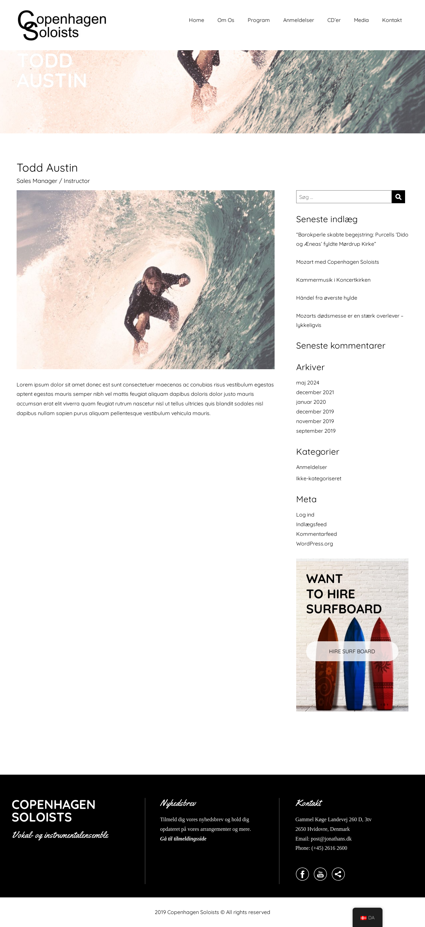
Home (196, 20)
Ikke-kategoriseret (318, 478)
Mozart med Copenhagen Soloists (337, 261)
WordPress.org (314, 543)
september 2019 (316, 430)
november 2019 (315, 421)
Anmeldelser (298, 20)
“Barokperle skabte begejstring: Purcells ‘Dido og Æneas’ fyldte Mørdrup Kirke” (352, 239)
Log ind (305, 514)
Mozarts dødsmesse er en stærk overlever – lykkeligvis (349, 320)
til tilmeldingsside (187, 839)
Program (259, 20)
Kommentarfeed (316, 534)
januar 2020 (311, 401)
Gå (163, 839)
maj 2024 (307, 382)
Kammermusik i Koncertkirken (333, 279)
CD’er (334, 20)
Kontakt (392, 20)
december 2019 (315, 411)
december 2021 (315, 392)
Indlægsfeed (311, 524)
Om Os (225, 20)
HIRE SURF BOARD (352, 651)
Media (361, 20)
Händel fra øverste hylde (326, 297)
